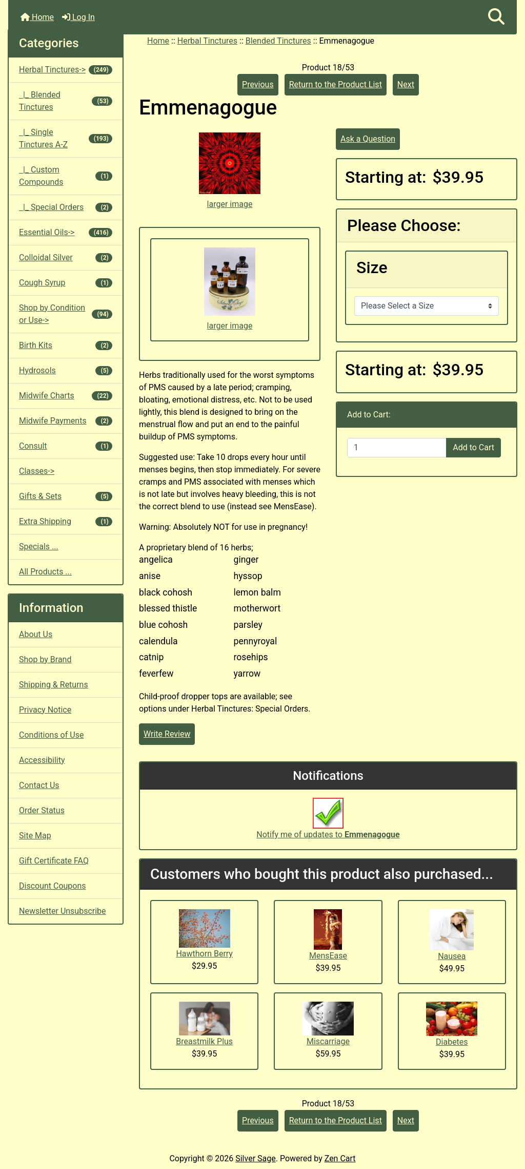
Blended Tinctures (278, 41)
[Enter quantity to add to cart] (397, 447)
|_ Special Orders (65, 207)
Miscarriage (328, 1041)
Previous (258, 84)
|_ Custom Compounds (65, 176)
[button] (496, 17)
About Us (35, 634)
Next (405, 84)
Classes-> (36, 471)
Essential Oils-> (65, 232)
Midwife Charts (65, 395)
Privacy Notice (45, 710)
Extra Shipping (65, 521)
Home (37, 17)
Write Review (167, 734)
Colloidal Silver (65, 257)
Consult (65, 446)
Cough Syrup (65, 283)
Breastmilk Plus (204, 1041)
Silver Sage (255, 1158)
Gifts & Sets (65, 496)
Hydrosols (65, 370)
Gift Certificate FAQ (54, 861)
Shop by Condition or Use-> (65, 314)
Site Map (35, 835)
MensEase (328, 956)
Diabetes (452, 1042)
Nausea (452, 956)
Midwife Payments (65, 421)
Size (372, 267)
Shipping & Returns (53, 684)
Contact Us (39, 785)
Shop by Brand (45, 659)
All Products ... (45, 572)
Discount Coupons (52, 886)
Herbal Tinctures (207, 41)
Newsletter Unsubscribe (62, 911)
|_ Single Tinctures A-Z (65, 138)
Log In (78, 17)
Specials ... (38, 546)
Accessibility (42, 760)
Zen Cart (340, 1158)
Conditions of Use (51, 735)
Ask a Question (367, 139)
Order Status (42, 810)
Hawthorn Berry (204, 954)
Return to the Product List (335, 84)
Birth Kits (65, 345)
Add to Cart (473, 447)
